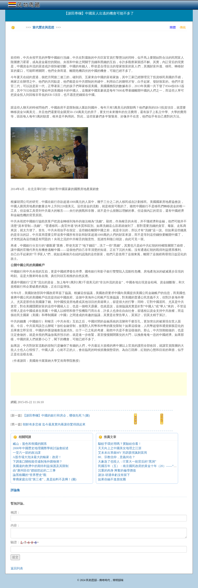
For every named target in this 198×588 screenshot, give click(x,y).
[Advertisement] (81, 42)
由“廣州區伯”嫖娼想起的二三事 (34, 470)
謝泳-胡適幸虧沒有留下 (114, 475)
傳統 (183, 27)
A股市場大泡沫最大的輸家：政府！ (37, 457)
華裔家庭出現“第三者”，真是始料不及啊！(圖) (44, 479)
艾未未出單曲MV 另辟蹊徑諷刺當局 (122, 452)
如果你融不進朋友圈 (112, 479)
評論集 (15, 490)
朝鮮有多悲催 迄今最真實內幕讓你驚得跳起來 (54, 424)
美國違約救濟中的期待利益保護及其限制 (40, 466)
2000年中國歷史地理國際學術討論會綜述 (40, 448)
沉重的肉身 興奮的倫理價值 (117, 470)
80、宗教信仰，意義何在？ (116, 457)
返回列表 (17, 568)
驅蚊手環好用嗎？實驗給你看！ (119, 443)
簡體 (173, 27)
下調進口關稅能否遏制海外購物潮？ (37, 461)
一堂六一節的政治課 (27, 452)
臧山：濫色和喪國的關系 (30, 443)
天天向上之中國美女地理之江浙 (119, 448)
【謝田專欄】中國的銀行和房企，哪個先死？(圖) (56, 415)
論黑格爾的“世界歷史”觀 (29, 475)
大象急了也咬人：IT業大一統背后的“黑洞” (127, 461)
